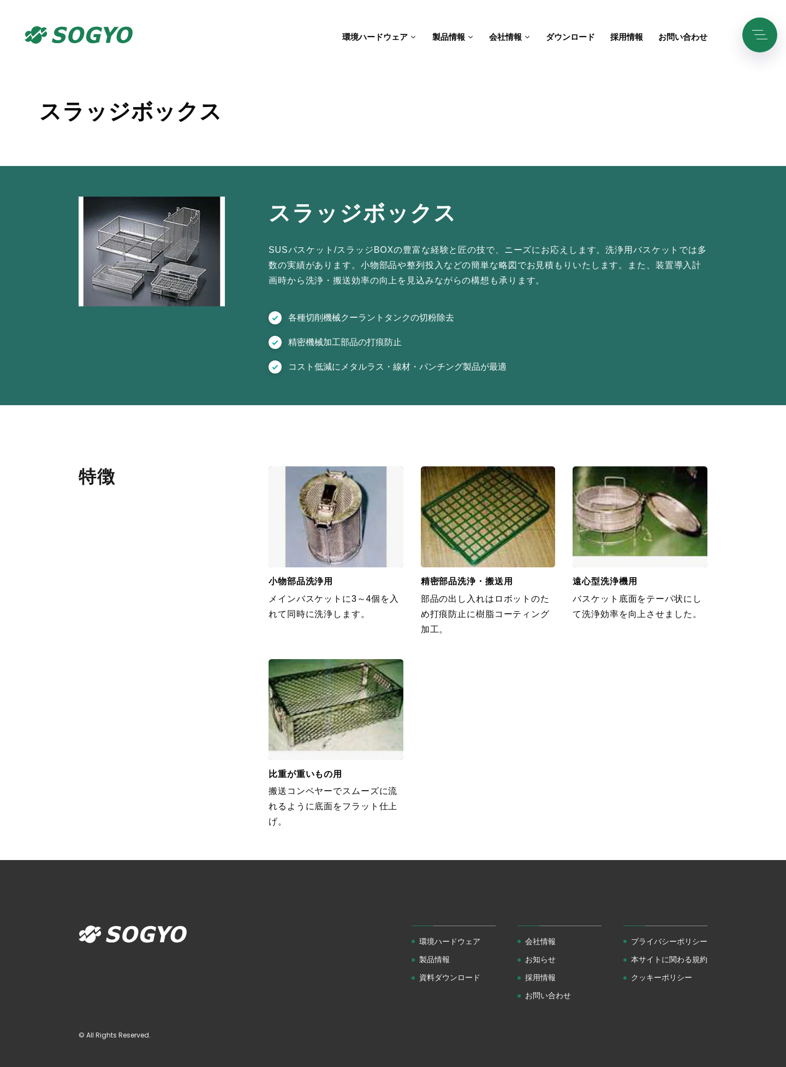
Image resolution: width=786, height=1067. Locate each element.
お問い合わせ (548, 995)
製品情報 (434, 959)
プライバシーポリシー (669, 941)
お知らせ (540, 959)
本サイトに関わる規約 (669, 959)
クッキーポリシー (661, 977)
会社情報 (540, 941)
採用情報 (540, 977)
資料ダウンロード (449, 977)
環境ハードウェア (449, 941)
